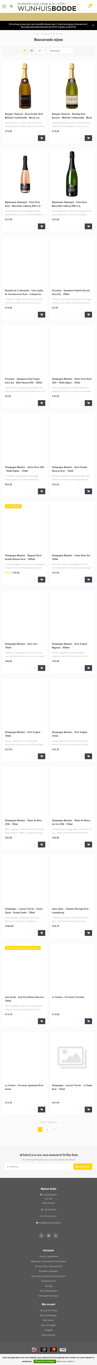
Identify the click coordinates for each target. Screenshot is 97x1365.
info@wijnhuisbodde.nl (50, 1222)
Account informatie (49, 1310)
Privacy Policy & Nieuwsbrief (48, 1266)
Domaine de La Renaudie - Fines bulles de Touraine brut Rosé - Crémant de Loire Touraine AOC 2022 (24, 294)
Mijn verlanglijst (48, 1325)
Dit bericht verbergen (44, 1361)
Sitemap (49, 1285)
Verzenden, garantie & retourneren (48, 1276)
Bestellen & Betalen (48, 1271)
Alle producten (49, 1334)
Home (37, 33)
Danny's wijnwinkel (48, 1256)
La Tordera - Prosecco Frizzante (68, 997)
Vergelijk (48, 1330)
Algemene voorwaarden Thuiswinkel (48, 1261)
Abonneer (83, 1166)
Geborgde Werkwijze (48, 1295)
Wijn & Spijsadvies (48, 1290)
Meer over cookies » (66, 1361)
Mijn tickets (48, 1320)
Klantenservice (48, 1280)
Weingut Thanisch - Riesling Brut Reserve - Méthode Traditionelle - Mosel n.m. (72, 117)
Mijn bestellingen (48, 1315)
